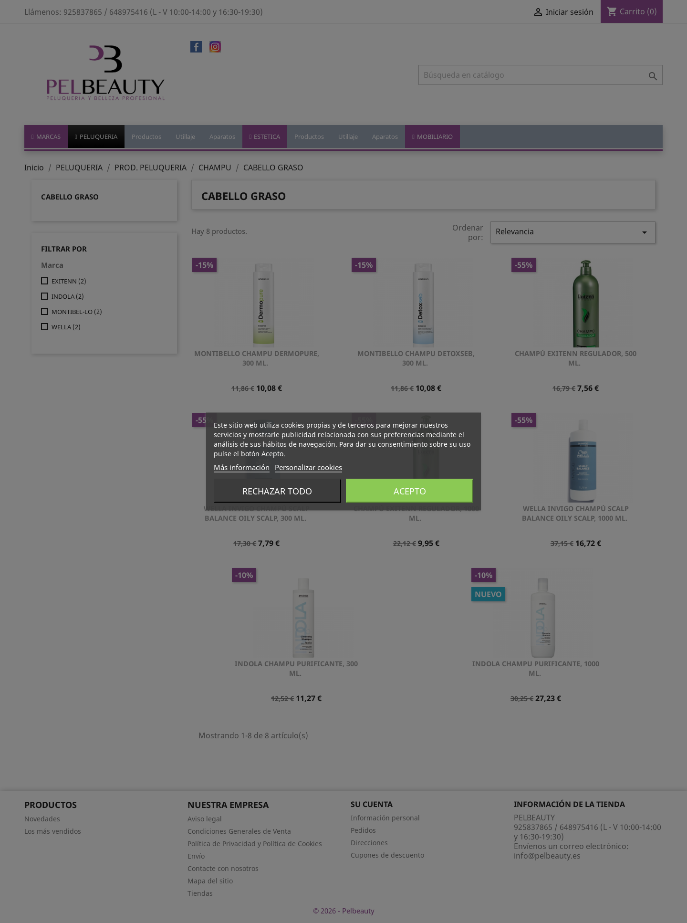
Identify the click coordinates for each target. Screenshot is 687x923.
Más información (242, 467)
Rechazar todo (277, 491)
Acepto (410, 491)
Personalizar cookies (308, 467)
